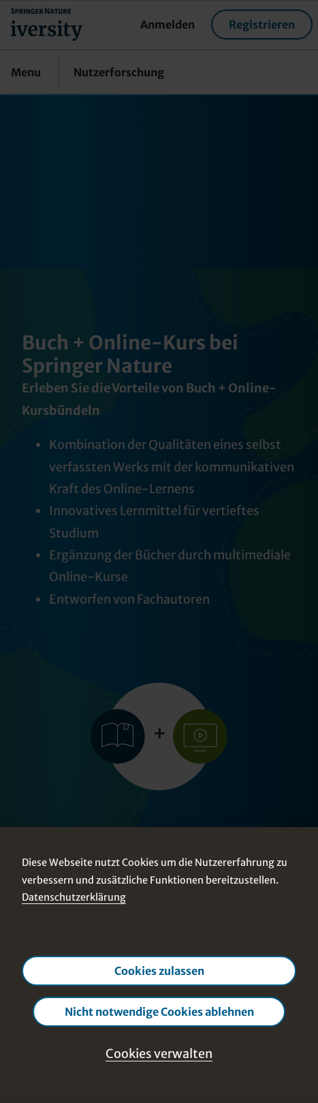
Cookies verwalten (159, 1053)
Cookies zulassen (159, 971)
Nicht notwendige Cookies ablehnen (159, 1012)
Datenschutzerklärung (74, 898)
